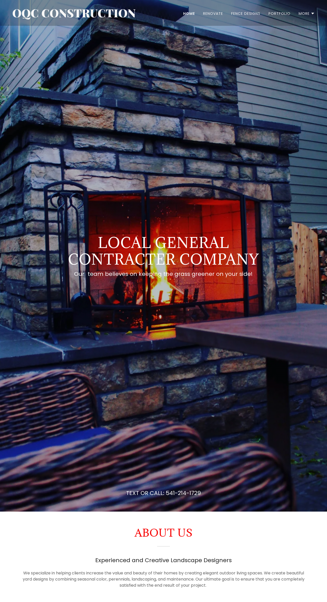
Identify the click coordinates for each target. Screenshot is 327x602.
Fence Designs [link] (245, 13)
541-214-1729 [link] (183, 493)
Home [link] (189, 13)
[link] (85, 16)
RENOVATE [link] (213, 13)
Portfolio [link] (279, 13)
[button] (307, 13)
